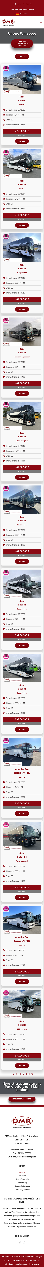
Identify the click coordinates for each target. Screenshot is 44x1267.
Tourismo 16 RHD (22, 773)
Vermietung (22, 1183)
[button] (41, 22)
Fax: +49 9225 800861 (22, 1153)
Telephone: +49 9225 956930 (22, 1149)
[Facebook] (20, 1243)
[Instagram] (24, 1243)
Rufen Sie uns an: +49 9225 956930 (22, 9)
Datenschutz (34, 1264)
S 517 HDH (22, 857)
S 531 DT (22, 184)
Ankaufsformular (22, 1179)
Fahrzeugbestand (22, 1189)
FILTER (22, 56)
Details (22, 141)
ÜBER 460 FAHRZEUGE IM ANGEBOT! (22, 43)
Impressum (24, 1264)
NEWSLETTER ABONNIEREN (22, 1099)
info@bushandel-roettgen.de (22, 4)
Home (22, 1172)
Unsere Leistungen (22, 1186)
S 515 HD (22, 1025)
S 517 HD (22, 100)
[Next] (30, 1074)
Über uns (22, 1176)
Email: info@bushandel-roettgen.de (22, 1157)
